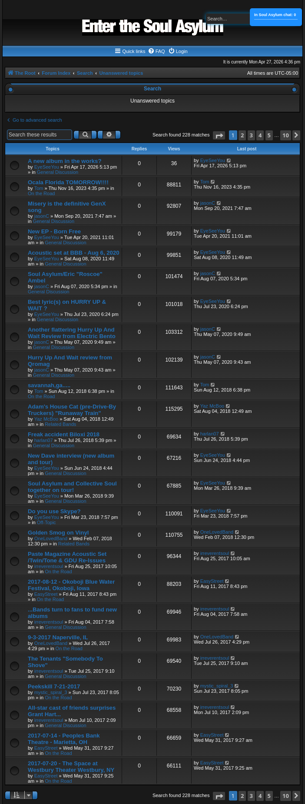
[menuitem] (156, 51)
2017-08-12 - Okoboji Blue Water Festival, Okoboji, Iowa (71, 584)
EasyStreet (46, 594)
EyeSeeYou (46, 166)
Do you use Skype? (54, 511)
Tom (38, 188)
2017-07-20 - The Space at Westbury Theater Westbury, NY (71, 766)
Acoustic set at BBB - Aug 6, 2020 (73, 252)
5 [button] (269, 135)
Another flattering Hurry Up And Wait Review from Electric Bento (72, 332)
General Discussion (57, 172)
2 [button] (242, 135)
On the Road (41, 193)
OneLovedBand (50, 538)
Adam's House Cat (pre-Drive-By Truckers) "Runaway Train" (72, 409)
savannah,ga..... (49, 385)
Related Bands (60, 424)
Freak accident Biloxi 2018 (63, 434)
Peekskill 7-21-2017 (54, 686)
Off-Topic (46, 522)
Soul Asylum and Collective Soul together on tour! (72, 486)
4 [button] (260, 135)
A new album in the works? (65, 161)
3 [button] (251, 135)
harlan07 (43, 440)
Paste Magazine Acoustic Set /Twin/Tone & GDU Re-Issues (67, 557)
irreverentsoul (48, 566)
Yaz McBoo (46, 419)
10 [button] (285, 135)
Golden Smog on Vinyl (58, 532)
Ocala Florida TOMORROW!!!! (68, 182)
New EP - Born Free (54, 231)
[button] (219, 135)
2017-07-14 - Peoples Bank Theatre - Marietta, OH (64, 738)
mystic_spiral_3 (50, 692)
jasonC (41, 216)
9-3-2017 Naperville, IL (58, 637)
